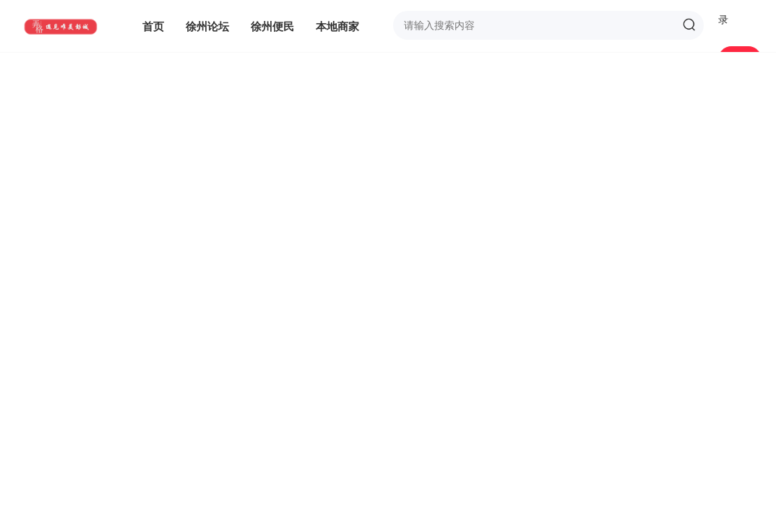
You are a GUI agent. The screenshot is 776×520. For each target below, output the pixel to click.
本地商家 (337, 26)
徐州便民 (272, 26)
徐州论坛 (207, 26)
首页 (153, 26)
